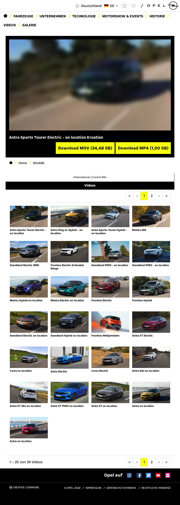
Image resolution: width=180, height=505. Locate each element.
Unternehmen (53, 16)
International (81, 177)
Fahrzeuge (23, 16)
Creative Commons (24, 487)
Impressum (93, 488)
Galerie (29, 25)
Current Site (99, 177)
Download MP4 (143, 148)
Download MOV (85, 148)
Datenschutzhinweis (121, 488)
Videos (10, 25)
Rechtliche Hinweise (156, 488)
